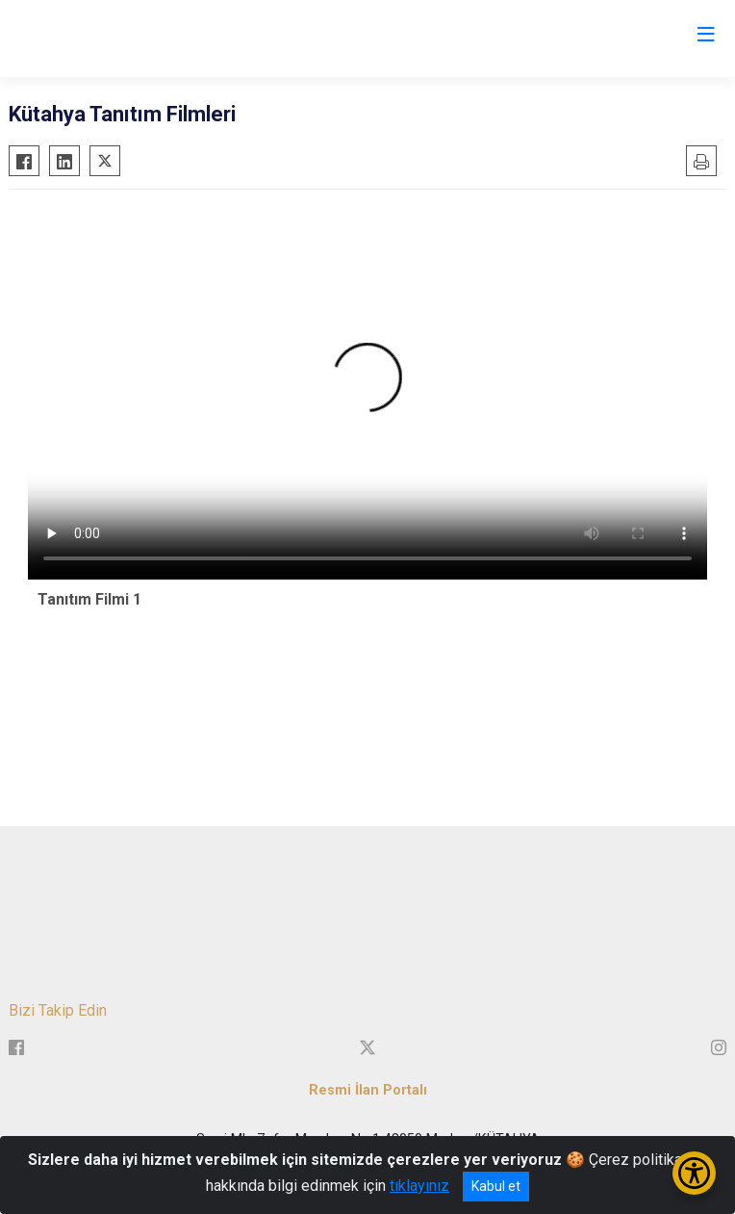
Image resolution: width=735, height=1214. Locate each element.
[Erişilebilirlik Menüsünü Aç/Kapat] (694, 1173)
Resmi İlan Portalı (368, 1090)
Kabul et (495, 1186)
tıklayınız (419, 1185)
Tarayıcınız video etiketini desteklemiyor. (367, 388)
